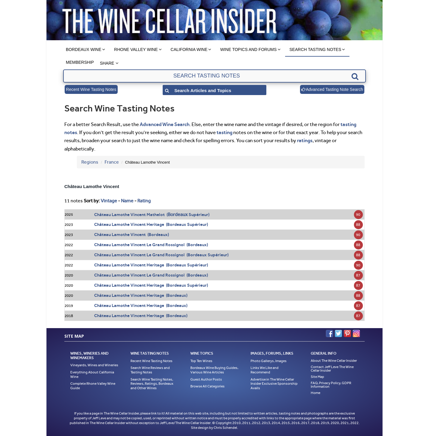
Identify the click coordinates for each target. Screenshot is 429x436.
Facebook (329, 333)
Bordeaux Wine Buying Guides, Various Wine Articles (214, 370)
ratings (305, 140)
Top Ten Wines (201, 361)
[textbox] (214, 76)
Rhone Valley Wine (136, 49)
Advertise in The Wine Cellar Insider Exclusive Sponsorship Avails (274, 383)
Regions (89, 162)
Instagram (356, 333)
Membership (80, 62)
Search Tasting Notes (315, 49)
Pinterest (347, 333)
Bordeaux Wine (83, 49)
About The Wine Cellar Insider (334, 361)
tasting (224, 132)
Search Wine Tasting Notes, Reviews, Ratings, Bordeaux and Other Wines (151, 383)
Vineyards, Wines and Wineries (94, 365)
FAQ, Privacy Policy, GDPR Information (331, 385)
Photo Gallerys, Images (269, 361)
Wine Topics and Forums (248, 49)
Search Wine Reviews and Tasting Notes (150, 370)
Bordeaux (178, 214)
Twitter (338, 333)
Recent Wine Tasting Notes (91, 89)
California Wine (189, 49)
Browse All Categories (207, 386)
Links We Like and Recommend (265, 370)
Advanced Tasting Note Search (332, 89)
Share (107, 63)
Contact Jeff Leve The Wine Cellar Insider (332, 369)
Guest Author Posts (206, 379)
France (112, 162)
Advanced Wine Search (164, 124)
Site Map (317, 377)
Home (315, 393)
